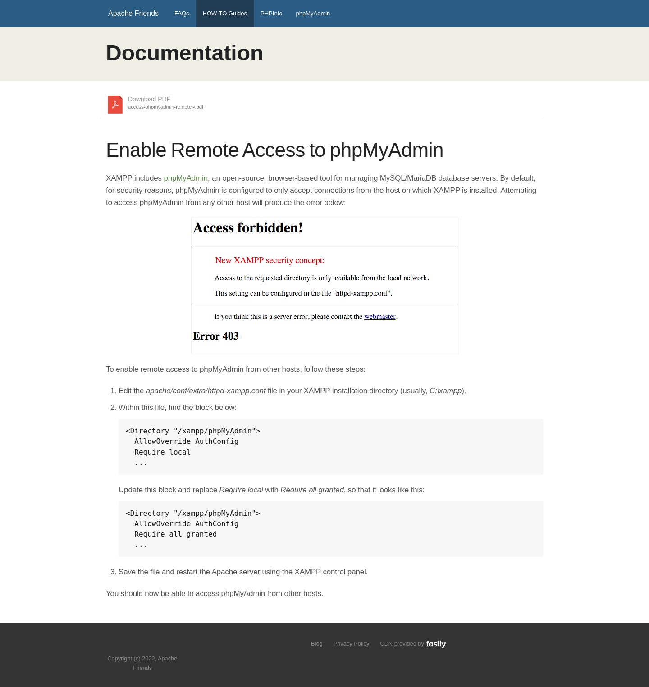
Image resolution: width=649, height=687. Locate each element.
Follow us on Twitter (133, 645)
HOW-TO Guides (225, 13)
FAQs (181, 13)
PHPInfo (271, 13)
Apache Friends (133, 13)
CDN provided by (413, 643)
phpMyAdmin (313, 13)
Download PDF (165, 103)
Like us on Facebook (149, 645)
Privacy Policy (352, 643)
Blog (317, 643)
